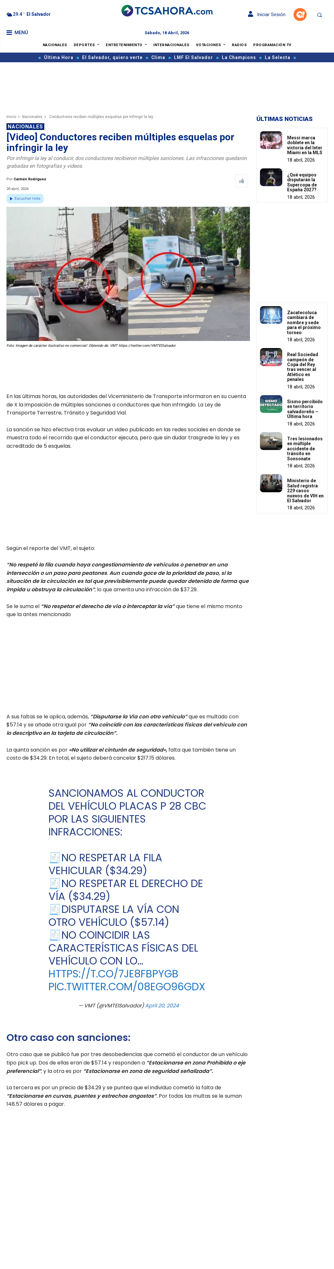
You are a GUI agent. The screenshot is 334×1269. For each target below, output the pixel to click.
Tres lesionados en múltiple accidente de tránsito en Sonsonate (305, 448)
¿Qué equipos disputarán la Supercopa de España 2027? (302, 182)
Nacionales (32, 117)
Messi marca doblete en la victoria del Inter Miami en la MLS (304, 145)
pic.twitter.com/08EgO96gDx (126, 986)
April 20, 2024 (161, 1005)
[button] (319, 15)
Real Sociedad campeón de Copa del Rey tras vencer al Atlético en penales (302, 367)
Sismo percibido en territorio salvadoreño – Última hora (305, 409)
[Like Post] (241, 181)
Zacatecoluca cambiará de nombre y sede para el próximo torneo (304, 322)
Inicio (11, 117)
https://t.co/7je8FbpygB (113, 973)
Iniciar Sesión (267, 14)
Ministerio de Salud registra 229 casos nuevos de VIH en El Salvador (305, 490)
